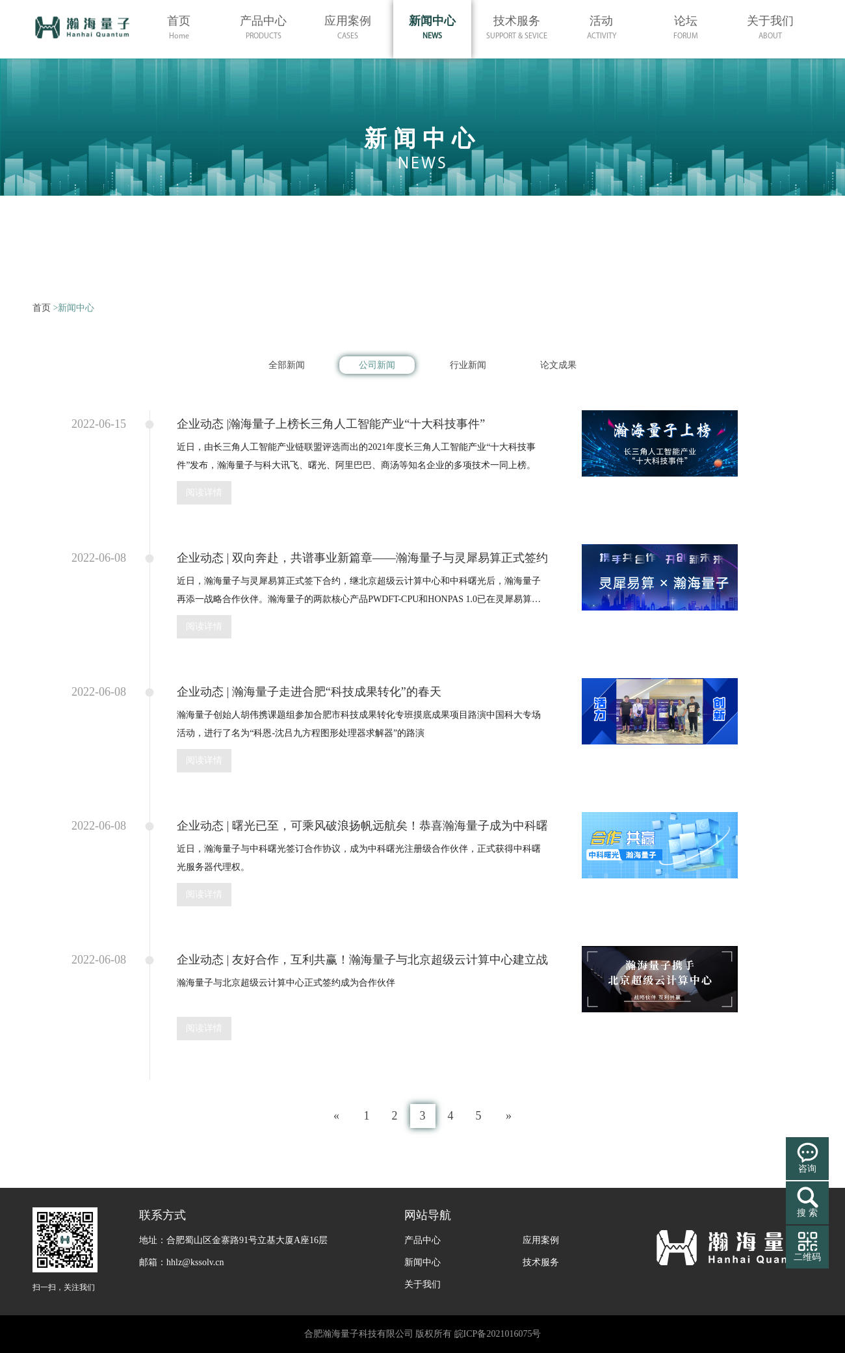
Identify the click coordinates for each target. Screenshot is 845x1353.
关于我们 (422, 1284)
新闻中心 (422, 1262)
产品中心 (422, 1240)
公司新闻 (377, 365)
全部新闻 (286, 365)
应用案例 (541, 1240)
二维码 (807, 1257)
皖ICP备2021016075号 (497, 1334)
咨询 (807, 1169)
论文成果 (558, 365)
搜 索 (807, 1213)
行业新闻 (468, 365)
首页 (41, 308)
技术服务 (541, 1262)
